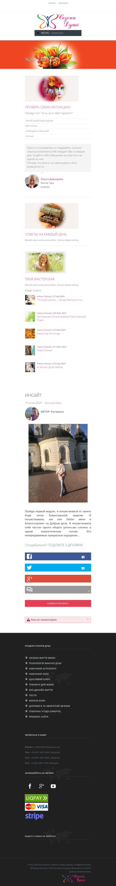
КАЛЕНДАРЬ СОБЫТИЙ (37, 131)
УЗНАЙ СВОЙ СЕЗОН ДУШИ (39, 121)
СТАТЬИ (29, 136)
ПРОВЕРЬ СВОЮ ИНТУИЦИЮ (47, 107)
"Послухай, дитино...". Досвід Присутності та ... (60, 299)
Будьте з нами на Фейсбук (40, 836)
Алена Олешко (44, 296)
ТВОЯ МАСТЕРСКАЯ (39, 279)
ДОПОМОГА (63, 3)
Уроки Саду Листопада (48, 333)
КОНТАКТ (52, 3)
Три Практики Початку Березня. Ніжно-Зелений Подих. (61, 318)
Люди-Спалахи (44, 350)
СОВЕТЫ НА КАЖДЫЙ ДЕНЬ (46, 234)
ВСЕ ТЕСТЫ (31, 126)
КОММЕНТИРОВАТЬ (58, 603)
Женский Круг (53, 403)
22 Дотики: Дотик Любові (50, 367)
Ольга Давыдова (52, 179)
